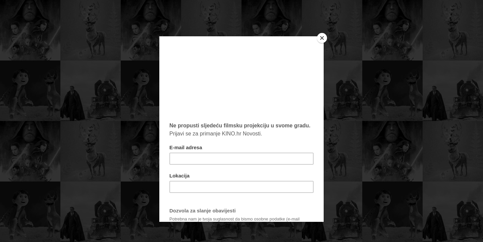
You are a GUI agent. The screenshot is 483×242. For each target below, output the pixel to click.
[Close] (322, 38)
